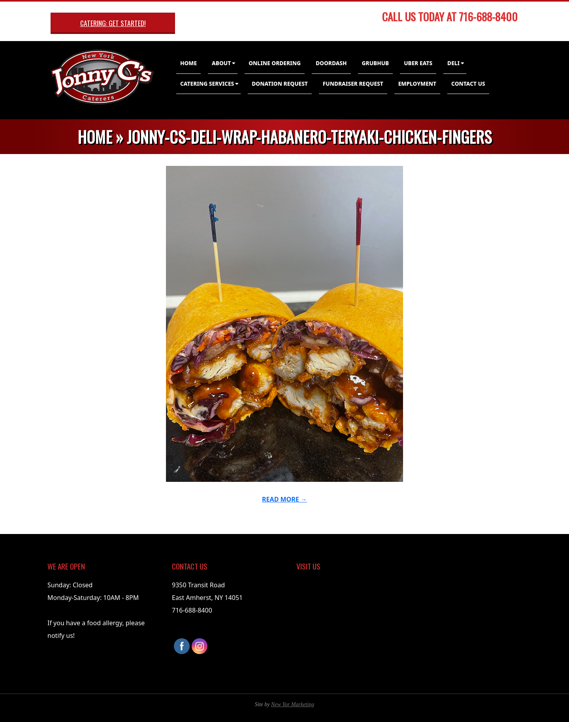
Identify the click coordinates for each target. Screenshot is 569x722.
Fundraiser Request (353, 83)
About (221, 63)
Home (188, 63)
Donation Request (280, 83)
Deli (453, 63)
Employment (417, 83)
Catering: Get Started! (113, 23)
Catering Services (207, 83)
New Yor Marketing (292, 704)
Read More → (284, 499)
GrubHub (375, 63)
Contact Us (468, 83)
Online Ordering (275, 63)
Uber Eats (418, 63)
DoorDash (331, 63)
